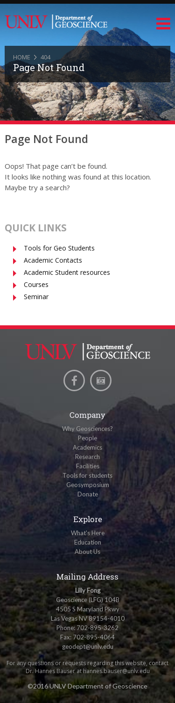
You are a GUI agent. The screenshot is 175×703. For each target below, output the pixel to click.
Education (87, 542)
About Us (87, 551)
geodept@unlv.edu (87, 646)
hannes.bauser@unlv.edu (116, 671)
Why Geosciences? (87, 428)
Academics (87, 447)
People (87, 438)
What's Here (88, 533)
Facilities (87, 466)
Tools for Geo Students (59, 248)
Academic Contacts (53, 260)
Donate (87, 494)
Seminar (36, 296)
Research (87, 456)
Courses (36, 284)
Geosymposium (87, 484)
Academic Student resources (67, 272)
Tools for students (87, 475)
